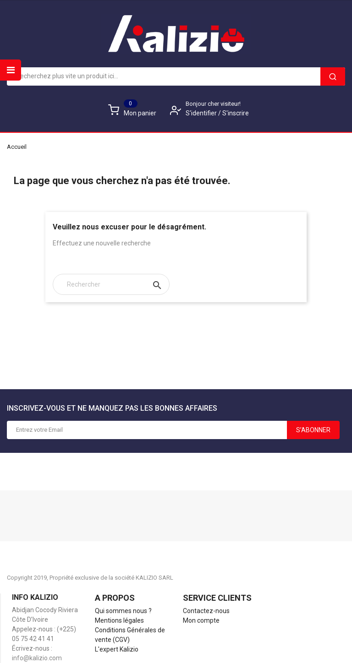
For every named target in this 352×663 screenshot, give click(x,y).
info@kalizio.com (37, 658)
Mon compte (201, 620)
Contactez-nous (206, 610)
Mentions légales (119, 620)
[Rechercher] (111, 284)
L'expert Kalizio (116, 649)
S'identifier (202, 113)
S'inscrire (235, 113)
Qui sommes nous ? (123, 610)
